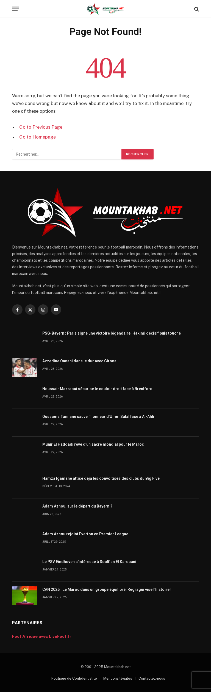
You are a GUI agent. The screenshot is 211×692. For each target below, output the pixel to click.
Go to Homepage (37, 137)
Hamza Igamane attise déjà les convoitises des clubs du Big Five (101, 478)
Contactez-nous (151, 678)
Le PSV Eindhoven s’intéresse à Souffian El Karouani (89, 561)
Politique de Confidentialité (74, 678)
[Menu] (15, 9)
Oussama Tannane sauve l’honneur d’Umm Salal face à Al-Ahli (98, 416)
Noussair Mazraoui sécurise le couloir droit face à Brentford (97, 389)
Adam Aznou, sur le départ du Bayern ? (77, 506)
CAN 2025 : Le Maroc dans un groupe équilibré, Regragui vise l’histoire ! (106, 589)
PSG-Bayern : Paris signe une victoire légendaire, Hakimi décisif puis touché (111, 333)
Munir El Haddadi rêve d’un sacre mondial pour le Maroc (93, 444)
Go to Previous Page (40, 127)
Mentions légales (117, 678)
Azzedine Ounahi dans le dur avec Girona (79, 361)
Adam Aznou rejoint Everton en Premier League (85, 534)
